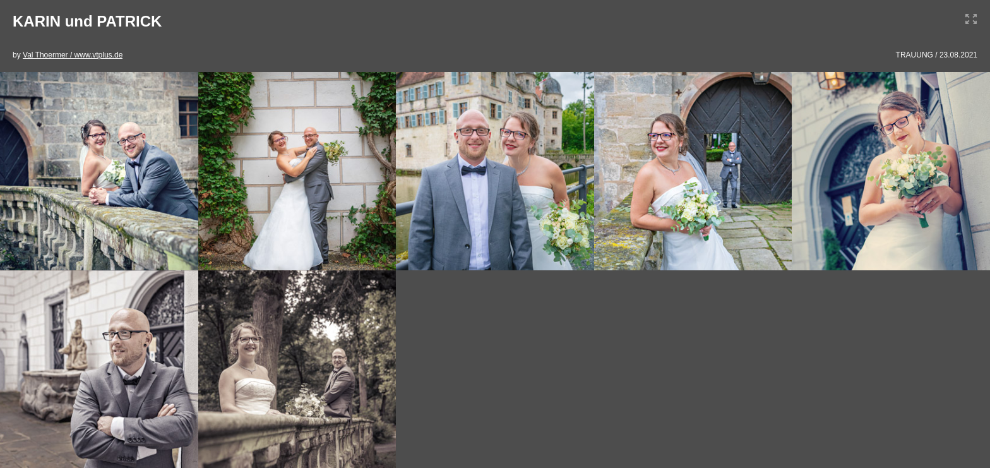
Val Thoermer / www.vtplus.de (72, 55)
